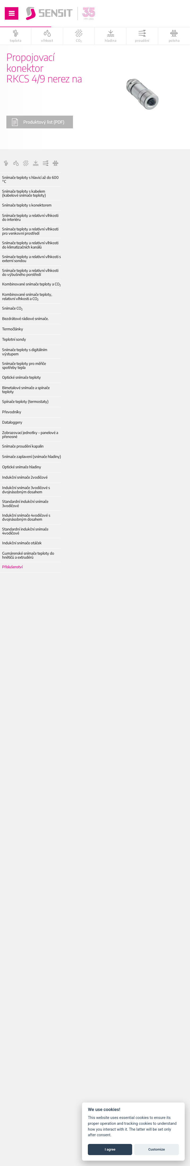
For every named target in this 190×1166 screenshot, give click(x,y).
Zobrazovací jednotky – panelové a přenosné (30, 435)
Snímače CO (12, 308)
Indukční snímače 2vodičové (25, 477)
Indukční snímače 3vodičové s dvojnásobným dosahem (26, 490)
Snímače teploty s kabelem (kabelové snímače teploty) (24, 193)
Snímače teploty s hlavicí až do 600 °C (30, 179)
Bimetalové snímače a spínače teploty (26, 390)
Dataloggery (12, 422)
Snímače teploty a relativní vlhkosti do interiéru (30, 217)
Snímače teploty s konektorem (26, 205)
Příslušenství (12, 567)
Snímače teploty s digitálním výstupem (24, 352)
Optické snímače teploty (21, 377)
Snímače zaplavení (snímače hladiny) (31, 456)
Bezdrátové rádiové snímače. (25, 319)
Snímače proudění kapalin (23, 446)
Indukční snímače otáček (22, 543)
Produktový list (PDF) (38, 122)
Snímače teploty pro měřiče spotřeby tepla (24, 365)
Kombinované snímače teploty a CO (31, 284)
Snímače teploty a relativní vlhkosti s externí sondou (31, 259)
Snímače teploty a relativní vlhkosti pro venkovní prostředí (30, 231)
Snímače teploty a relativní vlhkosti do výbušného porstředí (30, 272)
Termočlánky (12, 329)
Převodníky (11, 412)
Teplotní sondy (14, 339)
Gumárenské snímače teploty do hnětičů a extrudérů (28, 555)
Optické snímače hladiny (21, 467)
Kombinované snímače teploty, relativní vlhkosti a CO (27, 296)
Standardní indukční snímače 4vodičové (25, 531)
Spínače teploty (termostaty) (25, 401)
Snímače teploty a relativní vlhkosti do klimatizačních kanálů (30, 245)
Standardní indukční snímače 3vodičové (25, 503)
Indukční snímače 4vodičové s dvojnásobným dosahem (26, 517)
